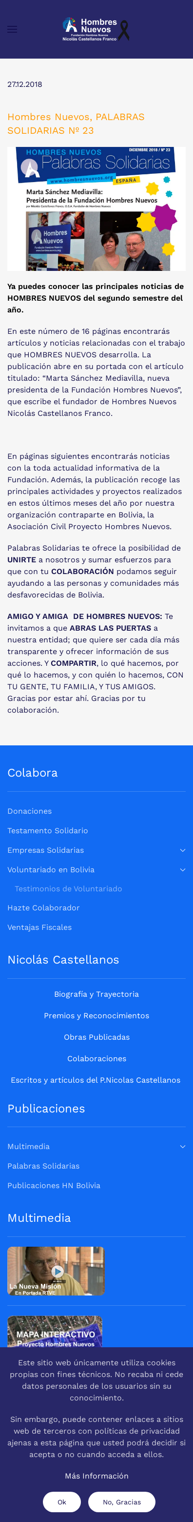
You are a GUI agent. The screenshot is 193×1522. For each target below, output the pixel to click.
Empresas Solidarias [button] (96, 850)
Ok (62, 1502)
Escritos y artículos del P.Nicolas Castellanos (95, 1080)
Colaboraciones (96, 1058)
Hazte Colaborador (43, 907)
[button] (12, 29)
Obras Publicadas (97, 1037)
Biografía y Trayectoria (96, 994)
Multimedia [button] (96, 1146)
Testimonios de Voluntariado (68, 888)
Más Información (97, 1476)
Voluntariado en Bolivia (96, 869)
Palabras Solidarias (43, 1166)
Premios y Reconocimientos (96, 1015)
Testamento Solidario (47, 830)
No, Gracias (122, 1502)
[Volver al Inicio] (96, 29)
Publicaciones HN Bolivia (53, 1185)
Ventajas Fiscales (39, 927)
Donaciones (29, 811)
